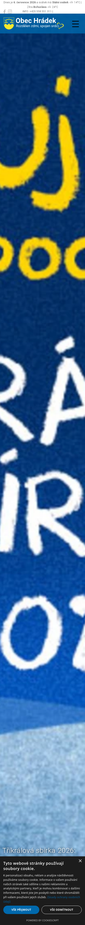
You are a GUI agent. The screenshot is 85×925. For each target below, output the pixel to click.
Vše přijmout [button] (21, 910)
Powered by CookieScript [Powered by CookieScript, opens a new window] (42, 920)
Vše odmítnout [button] (61, 910)
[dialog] (42, 890)
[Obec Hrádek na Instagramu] (10, 11)
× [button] (80, 861)
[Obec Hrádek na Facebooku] (4, 11)
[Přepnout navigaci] (75, 24)
